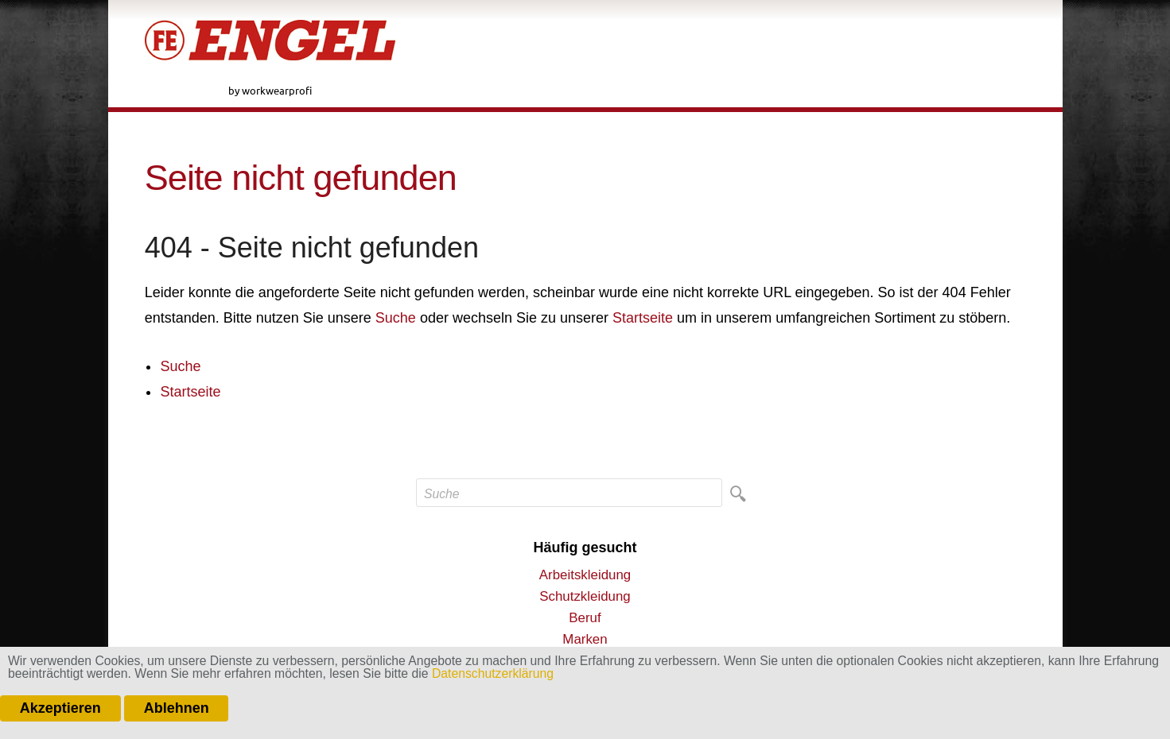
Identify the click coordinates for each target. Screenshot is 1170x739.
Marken (584, 639)
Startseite (642, 318)
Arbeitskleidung (585, 574)
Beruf (585, 617)
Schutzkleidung (584, 596)
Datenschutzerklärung (493, 673)
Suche (395, 318)
